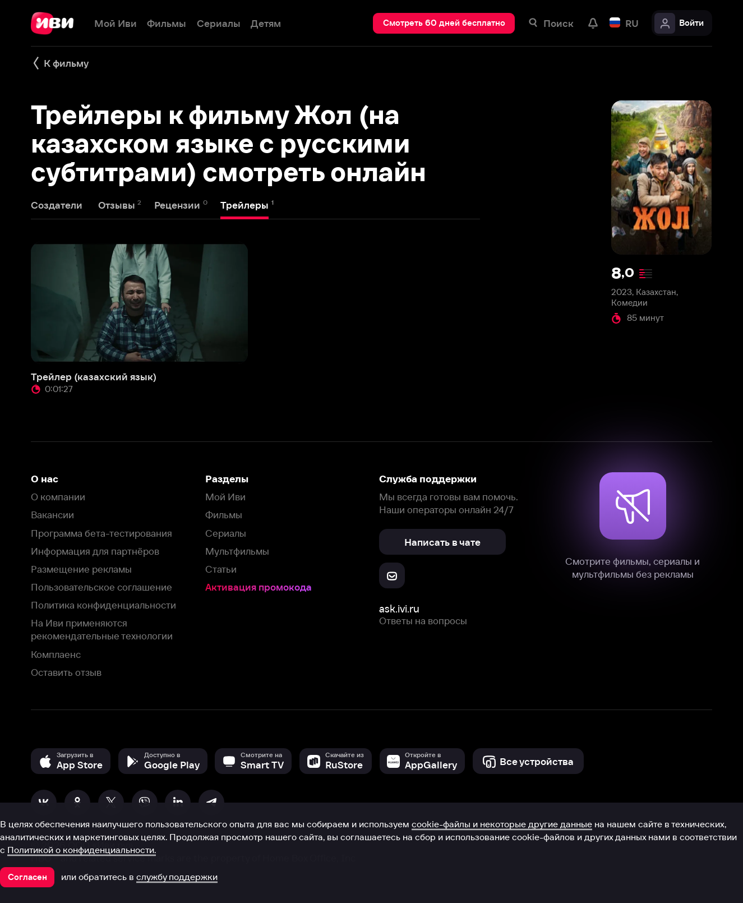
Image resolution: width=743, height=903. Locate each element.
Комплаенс (56, 654)
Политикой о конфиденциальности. (81, 850)
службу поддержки (177, 877)
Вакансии (52, 514)
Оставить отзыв (66, 672)
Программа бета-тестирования (101, 533)
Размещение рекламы (81, 569)
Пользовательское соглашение (101, 587)
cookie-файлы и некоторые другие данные (502, 824)
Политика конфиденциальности (103, 605)
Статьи (221, 569)
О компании (58, 496)
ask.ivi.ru (399, 609)
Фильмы (223, 514)
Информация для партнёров (95, 551)
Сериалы (225, 533)
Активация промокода (258, 587)
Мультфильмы (237, 551)
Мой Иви (225, 496)
